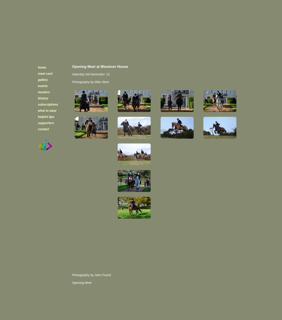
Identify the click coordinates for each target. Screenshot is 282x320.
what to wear (47, 110)
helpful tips (46, 117)
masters (44, 92)
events (43, 86)
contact (43, 129)
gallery (43, 80)
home (42, 67)
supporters (46, 123)
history (43, 98)
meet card (45, 73)
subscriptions (48, 104)
